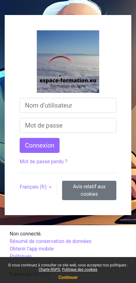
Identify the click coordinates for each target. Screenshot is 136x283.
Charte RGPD (50, 269)
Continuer (68, 277)
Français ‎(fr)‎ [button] (34, 187)
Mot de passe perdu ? (43, 161)
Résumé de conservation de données (50, 241)
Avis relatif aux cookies (89, 190)
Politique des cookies (80, 269)
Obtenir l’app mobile (32, 249)
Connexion (39, 145)
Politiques (21, 256)
